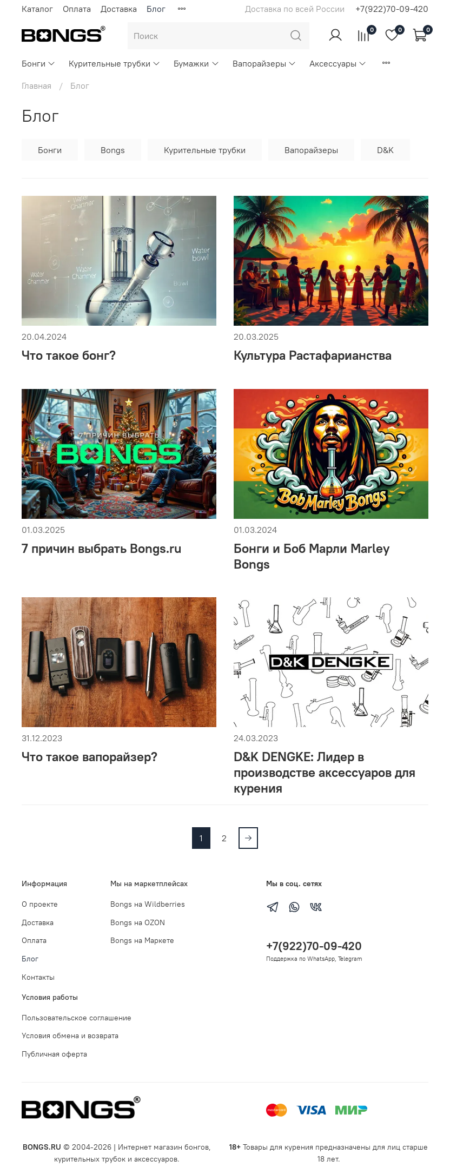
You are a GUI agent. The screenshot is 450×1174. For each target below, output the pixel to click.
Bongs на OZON (137, 922)
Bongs (113, 149)
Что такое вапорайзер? (89, 756)
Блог (156, 8)
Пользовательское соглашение (76, 1018)
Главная (36, 85)
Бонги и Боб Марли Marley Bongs (311, 556)
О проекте (40, 904)
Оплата (77, 8)
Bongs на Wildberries (147, 904)
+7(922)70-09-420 (391, 8)
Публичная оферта (54, 1054)
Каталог (37, 8)
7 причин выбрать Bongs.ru (102, 548)
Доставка (119, 8)
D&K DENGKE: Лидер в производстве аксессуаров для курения (324, 772)
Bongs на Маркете (142, 940)
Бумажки (196, 63)
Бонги (39, 63)
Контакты (38, 977)
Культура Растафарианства (313, 355)
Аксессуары (338, 63)
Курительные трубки (115, 63)
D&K (385, 149)
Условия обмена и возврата (70, 1035)
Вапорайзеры (264, 63)
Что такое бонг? (69, 355)
